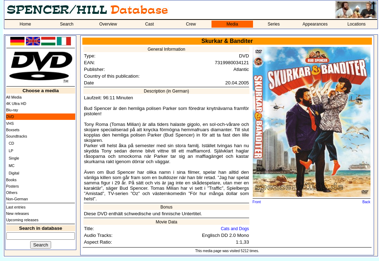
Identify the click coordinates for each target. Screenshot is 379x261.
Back (366, 202)
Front (257, 202)
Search (66, 24)
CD (11, 143)
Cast (149, 24)
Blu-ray (12, 110)
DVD (10, 117)
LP (11, 151)
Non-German (17, 199)
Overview (108, 24)
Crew (191, 24)
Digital (14, 173)
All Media (14, 97)
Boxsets (13, 130)
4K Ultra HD (16, 103)
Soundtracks (16, 136)
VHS (10, 123)
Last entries (16, 207)
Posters (12, 186)
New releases (17, 213)
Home (25, 24)
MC (12, 165)
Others (11, 192)
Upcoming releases (22, 220)
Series (274, 24)
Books (11, 180)
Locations (356, 24)
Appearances (315, 24)
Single (14, 158)
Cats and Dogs (235, 228)
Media (232, 24)
